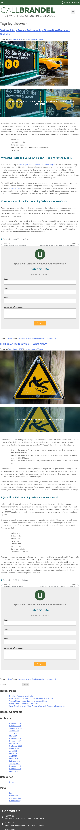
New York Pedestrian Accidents (21, 696)
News (9, 338)
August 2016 (14, 748)
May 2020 (13, 736)
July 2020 (13, 733)
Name (6, 279)
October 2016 (14, 743)
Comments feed (15, 798)
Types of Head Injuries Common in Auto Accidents (28, 701)
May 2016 (13, 753)
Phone (6, 298)
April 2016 (13, 756)
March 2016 (13, 759)
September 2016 (15, 746)
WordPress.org (14, 801)
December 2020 (15, 723)
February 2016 (14, 761)
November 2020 (15, 726)
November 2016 (15, 741)
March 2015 (13, 771)
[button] (73, 12)
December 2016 (15, 738)
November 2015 (15, 769)
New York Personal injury (37, 338)
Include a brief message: (13, 307)
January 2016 (14, 764)
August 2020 (14, 731)
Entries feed (13, 796)
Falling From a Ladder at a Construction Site (25, 704)
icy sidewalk (22, 338)
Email (6, 288)
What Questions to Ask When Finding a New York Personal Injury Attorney (37, 706)
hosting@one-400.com (34, 39)
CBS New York (14, 188)
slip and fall (51, 338)
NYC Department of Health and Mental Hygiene (37, 165)
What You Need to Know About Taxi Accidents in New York (31, 698)
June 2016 (13, 751)
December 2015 (15, 766)
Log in (11, 793)
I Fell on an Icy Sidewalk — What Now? (23, 344)
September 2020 (15, 728)
